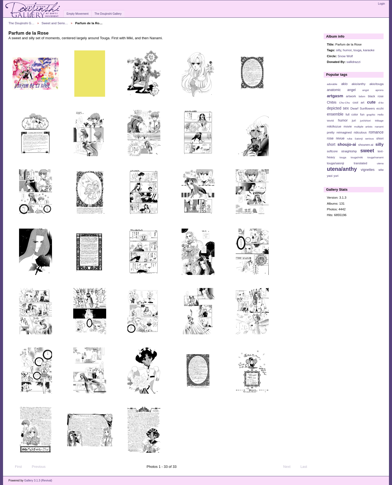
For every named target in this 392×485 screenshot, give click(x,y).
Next (289, 467)
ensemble (335, 114)
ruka (349, 138)
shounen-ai (365, 144)
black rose (376, 96)
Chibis (331, 102)
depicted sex (338, 108)
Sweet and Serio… (55, 23)
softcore (332, 151)
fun (362, 114)
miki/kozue (334, 126)
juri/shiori (365, 120)
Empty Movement (77, 13)
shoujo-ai (347, 144)
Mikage (379, 120)
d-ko (381, 102)
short (331, 144)
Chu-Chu (344, 102)
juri (354, 120)
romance (376, 132)
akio (344, 84)
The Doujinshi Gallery (107, 13)
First (16, 467)
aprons (379, 90)
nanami (379, 126)
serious (369, 138)
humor (347, 50)
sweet (367, 150)
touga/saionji (335, 163)
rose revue (336, 138)
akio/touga (376, 84)
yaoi (330, 175)
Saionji (359, 138)
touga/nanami (375, 157)
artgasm (335, 95)
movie (348, 126)
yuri (335, 175)
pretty (331, 132)
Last (306, 467)
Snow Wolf (345, 56)
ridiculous (360, 132)
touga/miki (357, 157)
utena (380, 163)
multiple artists (363, 126)
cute (371, 102)
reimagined (344, 132)
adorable (332, 84)
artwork (351, 96)
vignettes (368, 170)
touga (357, 50)
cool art (358, 102)
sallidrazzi (353, 61)
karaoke (369, 50)
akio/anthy (358, 84)
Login (381, 3)
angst (365, 90)
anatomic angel (341, 90)
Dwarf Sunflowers (362, 108)
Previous (36, 467)
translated (360, 163)
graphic (371, 114)
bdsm (362, 96)
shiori (380, 138)
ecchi (380, 108)
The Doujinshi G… (21, 23)
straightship (349, 151)
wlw (381, 169)
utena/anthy (342, 169)
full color (351, 114)
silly (338, 50)
